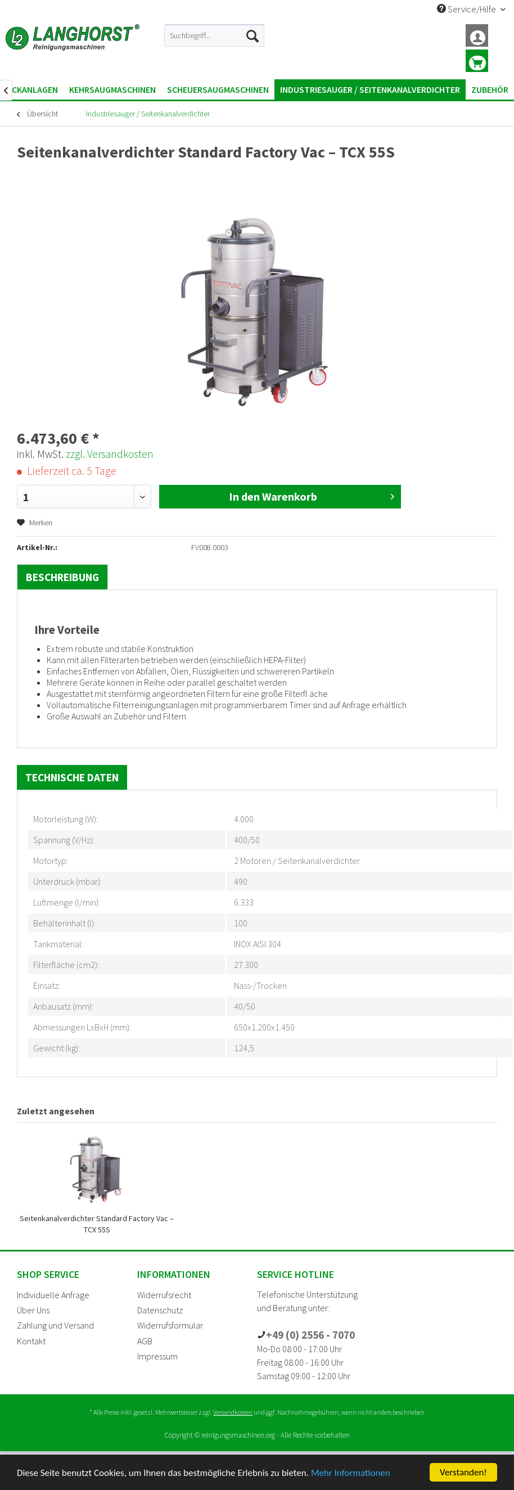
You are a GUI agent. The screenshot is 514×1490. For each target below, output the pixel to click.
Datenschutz (160, 1310)
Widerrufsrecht (164, 1294)
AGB (144, 1341)
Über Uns (33, 1310)
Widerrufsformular (170, 1325)
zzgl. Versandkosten (110, 454)
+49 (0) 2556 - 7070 (310, 1335)
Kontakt (31, 1341)
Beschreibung (62, 577)
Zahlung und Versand (55, 1325)
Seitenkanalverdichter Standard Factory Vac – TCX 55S (97, 1224)
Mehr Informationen (350, 1473)
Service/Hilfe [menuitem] (467, 9)
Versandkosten (233, 1412)
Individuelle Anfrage (53, 1294)
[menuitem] (214, 35)
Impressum (157, 1356)
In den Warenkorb (311, 495)
